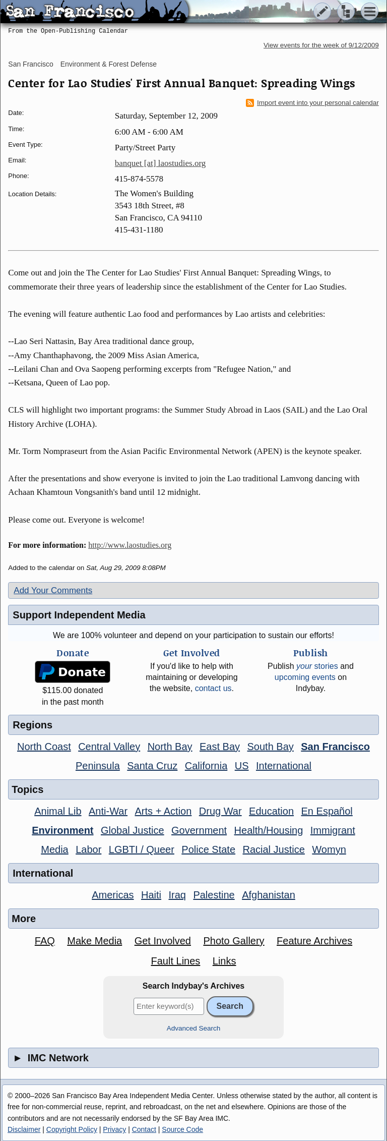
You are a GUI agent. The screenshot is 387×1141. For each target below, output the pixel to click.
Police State (208, 849)
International (283, 765)
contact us (213, 688)
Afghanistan (268, 894)
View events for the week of (321, 45)
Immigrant (332, 830)
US (242, 765)
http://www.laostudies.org (129, 545)
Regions (32, 724)
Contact (144, 1129)
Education (271, 811)
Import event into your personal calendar (312, 103)
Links (224, 960)
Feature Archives (314, 940)
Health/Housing (268, 830)
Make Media (94, 940)
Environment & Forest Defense (108, 64)
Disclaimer (24, 1129)
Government (199, 830)
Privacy (114, 1129)
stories (317, 666)
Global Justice (132, 830)
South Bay (270, 746)
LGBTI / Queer (141, 849)
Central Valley (109, 746)
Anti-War (108, 811)
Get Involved (163, 940)
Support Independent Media (79, 614)
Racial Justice (273, 849)
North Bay (170, 746)
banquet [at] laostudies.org (160, 163)
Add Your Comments (53, 590)
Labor (88, 849)
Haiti (151, 894)
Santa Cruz (152, 765)
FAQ (45, 940)
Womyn (329, 849)
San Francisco (30, 64)
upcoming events (305, 677)
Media (54, 849)
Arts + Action (163, 811)
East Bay (220, 746)
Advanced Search (194, 1028)
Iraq (176, 894)
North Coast (44, 746)
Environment (62, 830)
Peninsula (98, 765)
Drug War (220, 811)
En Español (327, 811)
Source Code (182, 1129)
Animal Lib (57, 811)
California (206, 765)
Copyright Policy (71, 1129)
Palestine (213, 894)
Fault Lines (175, 960)
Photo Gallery (233, 940)
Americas (113, 894)
